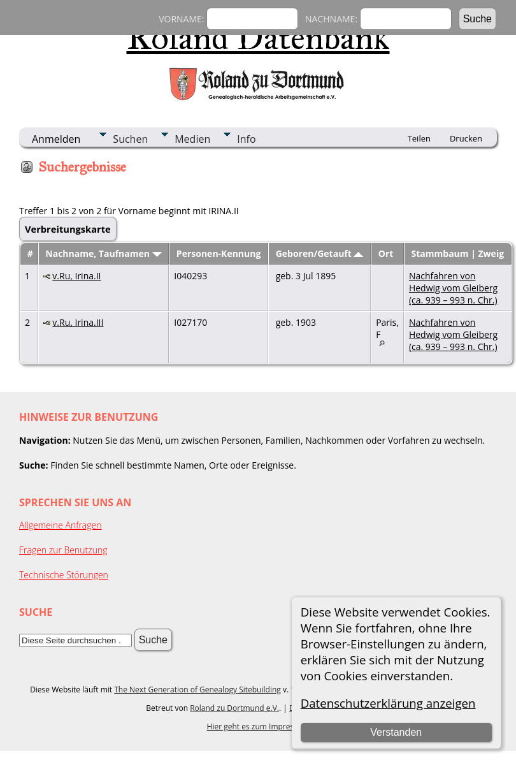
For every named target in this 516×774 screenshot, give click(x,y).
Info (246, 139)
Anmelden (56, 139)
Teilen (419, 138)
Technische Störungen (63, 575)
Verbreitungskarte (68, 229)
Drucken (466, 138)
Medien (192, 139)
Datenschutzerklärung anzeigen (388, 703)
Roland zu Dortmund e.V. (234, 708)
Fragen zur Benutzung (63, 550)
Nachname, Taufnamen (103, 253)
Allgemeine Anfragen (60, 525)
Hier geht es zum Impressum (258, 726)
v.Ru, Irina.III (77, 322)
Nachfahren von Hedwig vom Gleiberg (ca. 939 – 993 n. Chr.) (453, 288)
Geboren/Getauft (320, 253)
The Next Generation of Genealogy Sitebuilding (197, 689)
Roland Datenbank (258, 38)
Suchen (130, 139)
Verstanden (396, 732)
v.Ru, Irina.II (76, 276)
